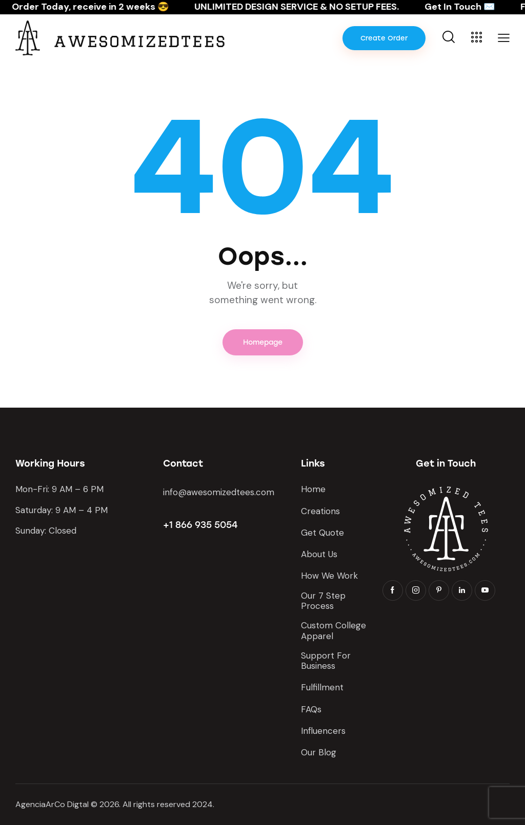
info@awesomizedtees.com (218, 492)
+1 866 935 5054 (200, 525)
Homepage (262, 342)
